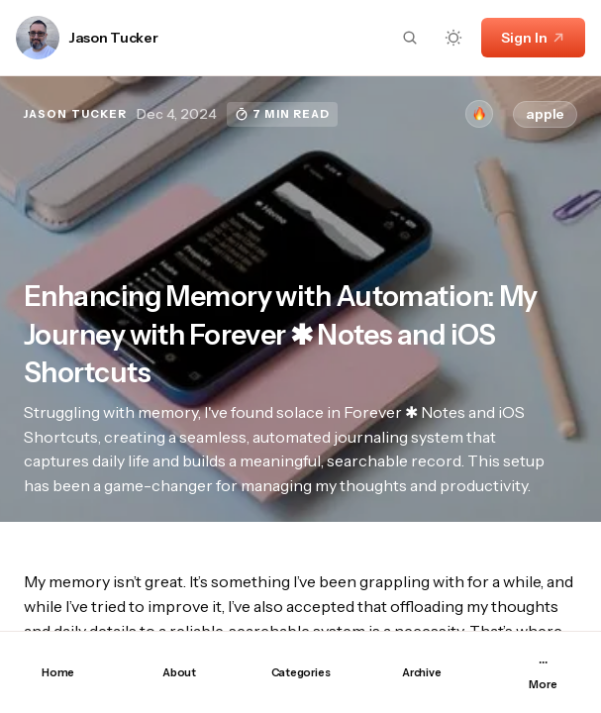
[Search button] (410, 37)
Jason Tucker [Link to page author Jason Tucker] (113, 38)
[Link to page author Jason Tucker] (37, 37)
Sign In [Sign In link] (533, 38)
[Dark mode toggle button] (453, 37)
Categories (301, 672)
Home (58, 672)
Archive (421, 672)
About (179, 672)
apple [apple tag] (545, 114)
